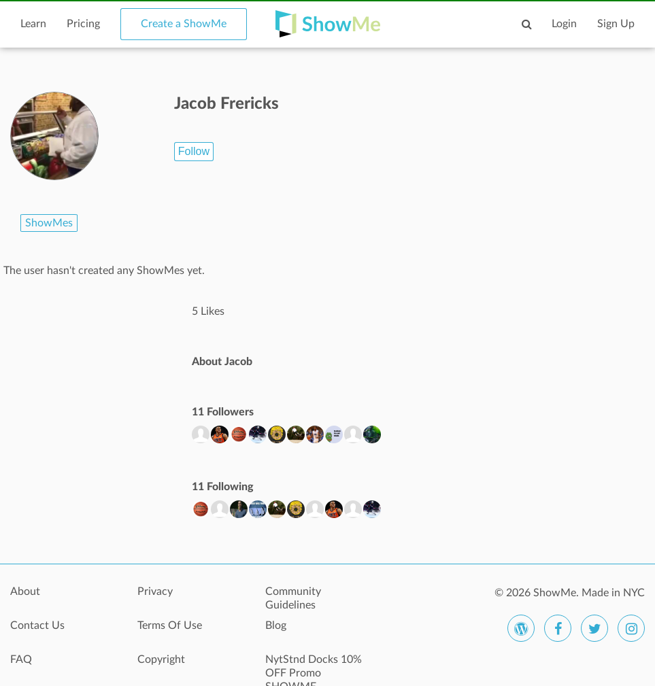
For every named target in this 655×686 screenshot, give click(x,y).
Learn (33, 23)
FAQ (21, 659)
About (25, 591)
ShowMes (49, 223)
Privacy (155, 591)
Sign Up (616, 23)
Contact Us (37, 625)
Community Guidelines (293, 598)
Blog (275, 625)
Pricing (83, 23)
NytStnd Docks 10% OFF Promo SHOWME (313, 667)
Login (564, 23)
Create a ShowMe (183, 23)
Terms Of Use (169, 625)
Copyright (161, 659)
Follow (193, 151)
